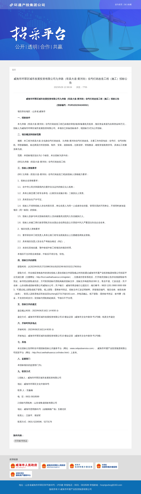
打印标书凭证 (21, 441)
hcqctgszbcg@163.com (111, 485)
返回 (14, 70)
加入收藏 (128, 4)
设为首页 (118, 4)
